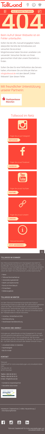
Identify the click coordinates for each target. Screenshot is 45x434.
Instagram (13, 140)
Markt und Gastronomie (10, 283)
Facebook (13, 166)
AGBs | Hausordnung (27, 409)
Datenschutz (14, 409)
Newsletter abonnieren (10, 386)
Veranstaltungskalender (10, 280)
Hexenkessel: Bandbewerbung (12, 322)
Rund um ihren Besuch (9, 285)
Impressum (4, 409)
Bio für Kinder (6, 350)
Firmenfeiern (6, 288)
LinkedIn (12, 219)
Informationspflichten (9, 411)
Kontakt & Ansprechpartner (11, 383)
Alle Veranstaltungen (22, 11)
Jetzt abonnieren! (16, 245)
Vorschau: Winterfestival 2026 (12, 316)
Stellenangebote (7, 291)
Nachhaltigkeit (7, 348)
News (4, 274)
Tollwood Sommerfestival (10, 277)
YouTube (12, 192)
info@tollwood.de (8, 73)
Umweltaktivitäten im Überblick (12, 345)
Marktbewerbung (8, 319)
